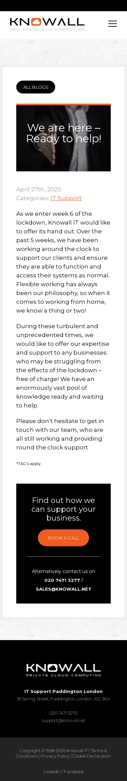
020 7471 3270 (64, 713)
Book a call (63, 538)
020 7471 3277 (62, 580)
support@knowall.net (63, 720)
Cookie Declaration (91, 756)
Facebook (74, 771)
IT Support (66, 198)
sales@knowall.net (63, 589)
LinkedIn (52, 771)
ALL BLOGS (35, 87)
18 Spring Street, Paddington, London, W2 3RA (63, 695)
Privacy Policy (55, 756)
